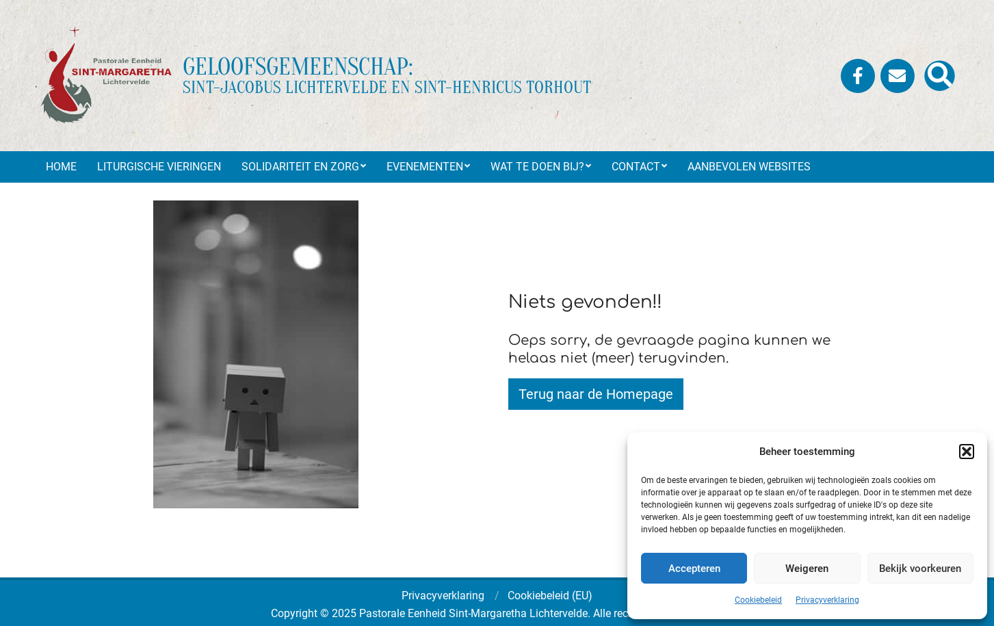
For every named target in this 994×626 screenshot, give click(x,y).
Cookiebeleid (758, 600)
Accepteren (694, 568)
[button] (966, 451)
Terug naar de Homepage (596, 394)
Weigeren (806, 568)
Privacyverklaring (827, 600)
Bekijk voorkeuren (920, 568)
